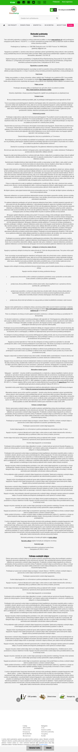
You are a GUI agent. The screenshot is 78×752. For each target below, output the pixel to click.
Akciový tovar (61, 25)
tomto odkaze (53, 537)
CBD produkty (12, 25)
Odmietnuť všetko (34, 748)
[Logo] (14, 10)
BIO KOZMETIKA (49, 25)
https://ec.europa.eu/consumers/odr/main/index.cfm (41, 389)
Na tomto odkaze (26, 541)
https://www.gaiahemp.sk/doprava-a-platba (51, 79)
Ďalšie (70, 25)
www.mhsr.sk (63, 382)
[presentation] (18, 700)
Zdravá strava (25, 25)
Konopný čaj (37, 25)
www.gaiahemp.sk (56, 39)
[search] (57, 18)
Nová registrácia (67, 2)
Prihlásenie (56, 2)
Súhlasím (48, 748)
